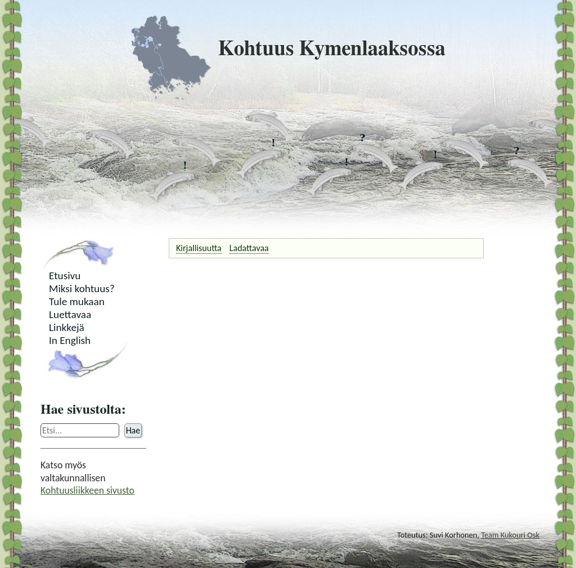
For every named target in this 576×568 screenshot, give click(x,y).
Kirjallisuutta (199, 248)
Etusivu (64, 275)
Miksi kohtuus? (82, 288)
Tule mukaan (77, 301)
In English (70, 340)
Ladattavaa (249, 248)
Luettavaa (70, 314)
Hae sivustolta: (83, 410)
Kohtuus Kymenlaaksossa (288, 49)
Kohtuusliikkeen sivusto (87, 490)
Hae (133, 430)
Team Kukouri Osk (510, 535)
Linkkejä (66, 327)
